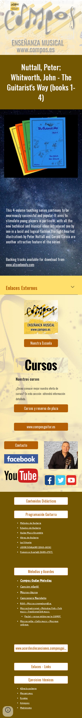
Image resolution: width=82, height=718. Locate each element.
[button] (5, 6)
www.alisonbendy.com (20, 264)
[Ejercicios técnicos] (41, 680)
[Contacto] (21, 445)
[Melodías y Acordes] (41, 571)
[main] (41, 82)
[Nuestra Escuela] (41, 343)
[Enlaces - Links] (41, 666)
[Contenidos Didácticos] (41, 501)
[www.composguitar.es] (41, 427)
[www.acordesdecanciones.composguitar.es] (41, 648)
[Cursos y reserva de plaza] (41, 408)
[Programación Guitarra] (41, 514)
